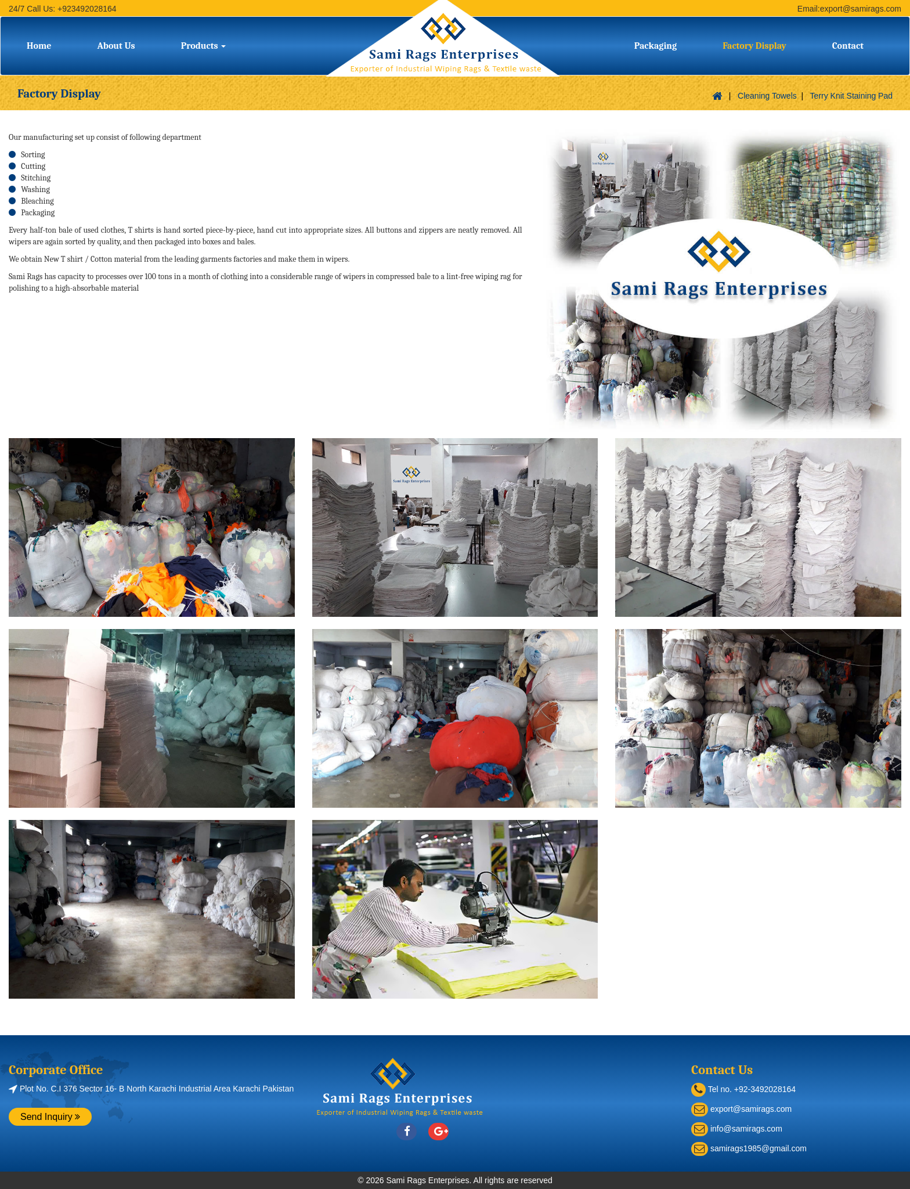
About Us (116, 46)
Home (39, 46)
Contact (848, 46)
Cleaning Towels (767, 95)
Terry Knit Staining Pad (851, 95)
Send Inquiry (50, 1117)
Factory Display (754, 46)
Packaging (655, 46)
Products (203, 46)
